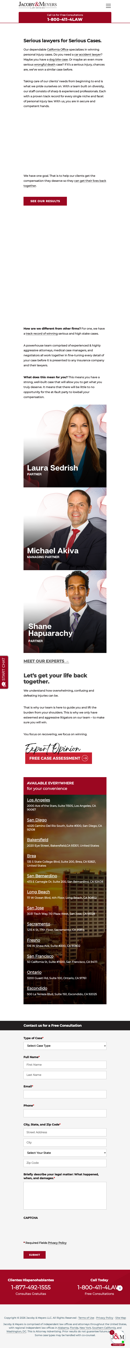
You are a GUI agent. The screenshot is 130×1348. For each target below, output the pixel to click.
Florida (74, 1327)
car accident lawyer (87, 54)
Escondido (37, 988)
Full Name (32, 1057)
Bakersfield (37, 839)
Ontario (34, 972)
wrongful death (44, 64)
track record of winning (42, 333)
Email (28, 1086)
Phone (29, 1105)
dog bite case (58, 59)
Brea (31, 855)
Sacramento (38, 923)
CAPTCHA (31, 1218)
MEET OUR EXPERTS (44, 661)
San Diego (37, 819)
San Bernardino (42, 875)
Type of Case (33, 1038)
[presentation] (50, 1228)
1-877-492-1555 (30, 1287)
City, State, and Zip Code (42, 1124)
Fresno (33, 940)
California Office (57, 49)
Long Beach (38, 891)
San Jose (35, 907)
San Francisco (40, 956)
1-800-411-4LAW (65, 19)
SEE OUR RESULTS (45, 201)
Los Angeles (38, 799)
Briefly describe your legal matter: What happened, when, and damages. (61, 1176)
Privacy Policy (57, 1243)
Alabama (63, 1327)
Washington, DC (16, 1331)
